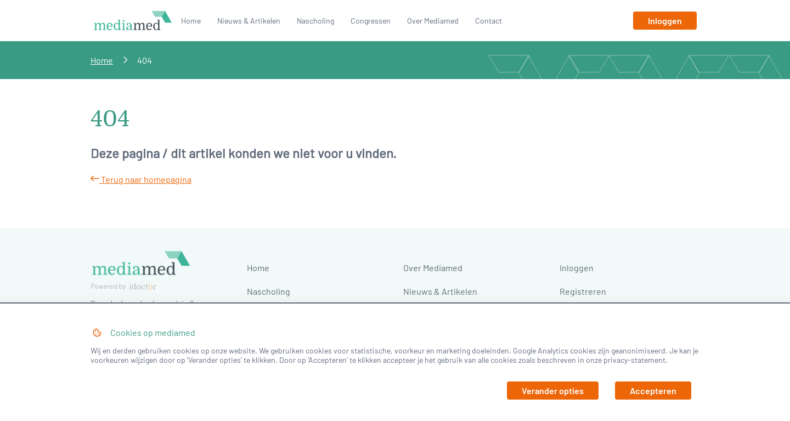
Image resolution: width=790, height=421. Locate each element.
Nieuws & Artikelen (248, 20)
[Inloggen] (665, 21)
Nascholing (315, 20)
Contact (488, 20)
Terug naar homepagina (141, 179)
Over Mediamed (433, 20)
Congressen (371, 20)
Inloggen (577, 267)
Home (191, 20)
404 (144, 60)
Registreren (583, 291)
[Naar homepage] (133, 29)
